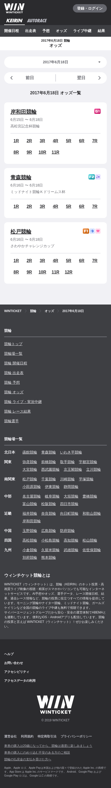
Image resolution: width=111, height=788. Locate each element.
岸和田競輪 (23, 112)
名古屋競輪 (31, 496)
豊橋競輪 (90, 496)
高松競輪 (29, 540)
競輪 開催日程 (15, 363)
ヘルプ (9, 654)
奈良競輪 (48, 513)
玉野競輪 (29, 531)
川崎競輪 (67, 479)
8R (16, 152)
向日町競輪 (69, 513)
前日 (21, 78)
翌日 (90, 78)
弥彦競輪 (29, 462)
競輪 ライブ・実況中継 (23, 402)
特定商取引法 (47, 736)
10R (42, 152)
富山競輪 (29, 504)
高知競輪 (71, 540)
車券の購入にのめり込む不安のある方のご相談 (37, 752)
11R (55, 152)
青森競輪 (20, 177)
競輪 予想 (12, 382)
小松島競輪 (50, 540)
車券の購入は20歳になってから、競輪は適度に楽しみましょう (48, 746)
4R (55, 141)
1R (16, 141)
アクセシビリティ (16, 672)
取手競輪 (67, 462)
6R (81, 141)
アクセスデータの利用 (20, 680)
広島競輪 (48, 531)
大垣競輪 (71, 496)
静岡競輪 (71, 487)
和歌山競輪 (92, 513)
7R (94, 141)
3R (42, 141)
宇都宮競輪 (88, 462)
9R (29, 152)
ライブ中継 (82, 31)
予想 (46, 31)
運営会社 (10, 736)
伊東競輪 (52, 487)
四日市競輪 (69, 504)
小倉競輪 (29, 550)
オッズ (61, 31)
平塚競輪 (86, 479)
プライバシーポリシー (76, 736)
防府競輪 (67, 531)
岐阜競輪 (52, 496)
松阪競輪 (48, 504)
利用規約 (27, 736)
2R (29, 141)
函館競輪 (29, 452)
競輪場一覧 (13, 353)
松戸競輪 (20, 231)
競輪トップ (13, 344)
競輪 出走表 (14, 373)
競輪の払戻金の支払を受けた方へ (27, 759)
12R (68, 272)
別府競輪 (29, 557)
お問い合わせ (13, 663)
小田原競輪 (31, 487)
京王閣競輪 (73, 469)
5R (68, 141)
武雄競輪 (71, 550)
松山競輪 (90, 540)
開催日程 (11, 31)
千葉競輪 (48, 479)
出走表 (30, 31)
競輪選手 (11, 421)
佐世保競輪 (92, 550)
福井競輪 (29, 513)
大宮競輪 (29, 469)
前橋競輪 (48, 462)
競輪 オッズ (14, 392)
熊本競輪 (48, 557)
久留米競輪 (50, 550)
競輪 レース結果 (17, 411)
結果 (101, 31)
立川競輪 (93, 469)
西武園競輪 (50, 469)
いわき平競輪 (71, 452)
